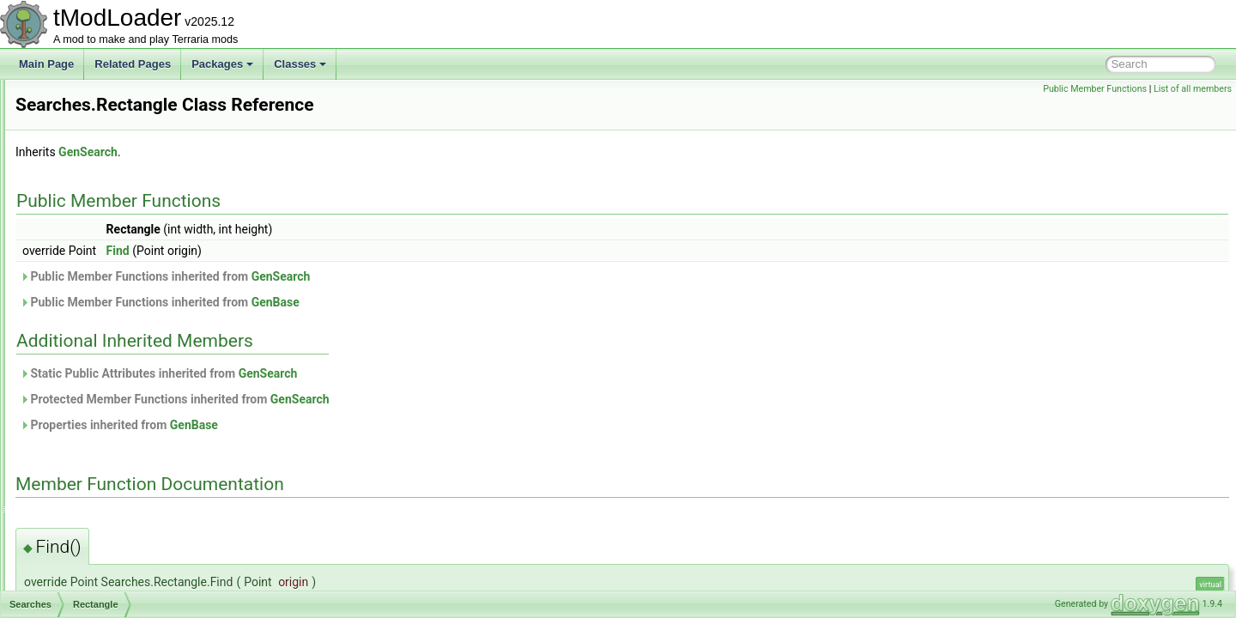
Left (79, 324)
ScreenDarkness (95, 192)
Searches (78, 287)
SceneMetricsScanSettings (118, 173)
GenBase (490, 302)
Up (76, 381)
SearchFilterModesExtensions (125, 400)
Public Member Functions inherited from (379, 276)
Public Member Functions (1095, 88)
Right (82, 362)
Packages (222, 64)
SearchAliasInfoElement (112, 268)
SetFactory (81, 570)
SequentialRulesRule (105, 532)
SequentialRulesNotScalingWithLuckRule (151, 513)
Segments (80, 438)
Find (332, 251)
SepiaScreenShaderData (114, 494)
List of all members (1193, 88)
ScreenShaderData (100, 249)
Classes (300, 64)
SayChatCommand (100, 117)
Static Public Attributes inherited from (373, 373)
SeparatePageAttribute (109, 476)
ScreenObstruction (99, 230)
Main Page (46, 64)
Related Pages (132, 64)
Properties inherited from (333, 425)
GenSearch (302, 152)
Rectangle (93, 343)
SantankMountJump (102, 98)
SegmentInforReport (103, 419)
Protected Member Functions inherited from (389, 399)
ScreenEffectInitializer (106, 211)
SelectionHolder (93, 457)
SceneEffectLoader (100, 136)
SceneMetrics (88, 154)
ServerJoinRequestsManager (123, 551)
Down (83, 306)
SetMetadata (86, 589)
